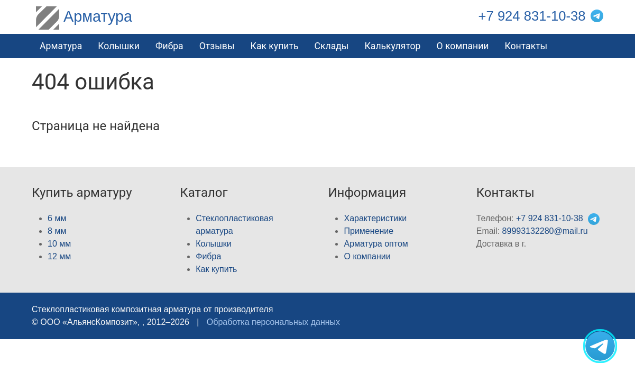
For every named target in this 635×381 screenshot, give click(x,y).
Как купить (275, 46)
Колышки (213, 243)
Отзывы (217, 46)
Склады (332, 46)
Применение (368, 230)
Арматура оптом (376, 243)
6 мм (57, 218)
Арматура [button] (61, 46)
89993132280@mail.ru (545, 230)
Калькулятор (393, 46)
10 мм (59, 243)
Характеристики (375, 218)
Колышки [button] (119, 46)
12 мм (59, 256)
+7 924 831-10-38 (532, 15)
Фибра (169, 46)
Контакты (526, 46)
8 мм (57, 230)
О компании (462, 46)
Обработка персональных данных (273, 322)
